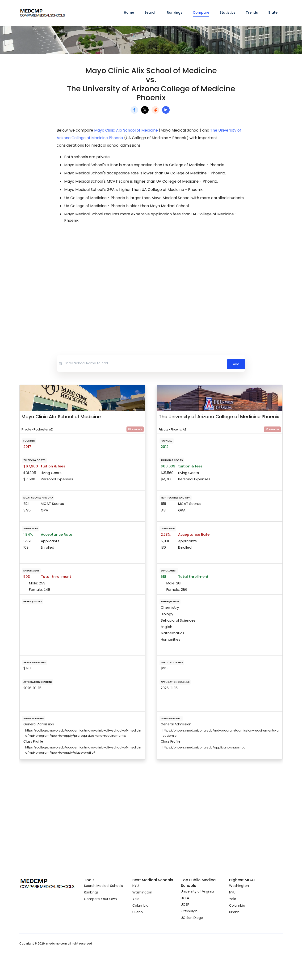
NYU (135, 885)
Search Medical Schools (103, 885)
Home (129, 12)
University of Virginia (197, 891)
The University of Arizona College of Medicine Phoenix (219, 416)
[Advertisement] (151, 269)
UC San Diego (192, 917)
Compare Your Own (100, 898)
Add (236, 363)
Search (150, 12)
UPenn (137, 911)
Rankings (174, 12)
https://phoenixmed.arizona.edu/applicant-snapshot (204, 747)
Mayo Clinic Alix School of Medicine (126, 130)
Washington (142, 892)
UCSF (185, 904)
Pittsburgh (189, 911)
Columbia (140, 905)
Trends (252, 12)
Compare (201, 12)
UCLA (185, 897)
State (272, 12)
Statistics (227, 12)
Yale (135, 898)
